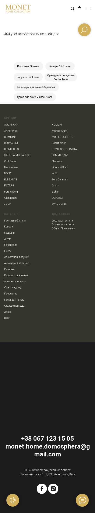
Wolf (54, 173)
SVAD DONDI (59, 203)
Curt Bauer (10, 161)
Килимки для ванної (16, 275)
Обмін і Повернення (63, 228)
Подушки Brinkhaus (28, 77)
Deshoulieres (11, 167)
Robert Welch (59, 142)
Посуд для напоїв (14, 299)
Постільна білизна (28, 66)
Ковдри (8, 226)
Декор (7, 311)
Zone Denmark (60, 179)
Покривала (10, 244)
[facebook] (42, 489)
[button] (72, 8)
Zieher (55, 191)
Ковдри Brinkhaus (60, 66)
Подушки (9, 232)
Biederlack (9, 137)
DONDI (8, 173)
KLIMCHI (57, 124)
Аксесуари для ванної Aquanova (36, 87)
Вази (7, 317)
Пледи (7, 251)
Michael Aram (59, 130)
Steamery (57, 161)
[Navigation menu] (88, 8)
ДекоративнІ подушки (16, 257)
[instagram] (53, 489)
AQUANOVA (11, 124)
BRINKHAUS (11, 149)
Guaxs (55, 185)
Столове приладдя (14, 305)
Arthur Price (10, 130)
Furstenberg (11, 191)
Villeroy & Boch (60, 167)
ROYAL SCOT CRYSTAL (65, 149)
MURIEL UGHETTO (62, 137)
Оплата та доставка (63, 224)
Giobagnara (10, 197)
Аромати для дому (15, 281)
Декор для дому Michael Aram (34, 97)
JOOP (7, 203)
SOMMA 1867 (60, 155)
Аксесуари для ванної (16, 263)
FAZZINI (9, 185)
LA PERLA (57, 197)
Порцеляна (10, 293)
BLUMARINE (11, 142)
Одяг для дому (12, 287)
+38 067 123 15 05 (47, 438)
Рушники (9, 269)
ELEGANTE (10, 179)
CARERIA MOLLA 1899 (17, 155)
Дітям (7, 238)
